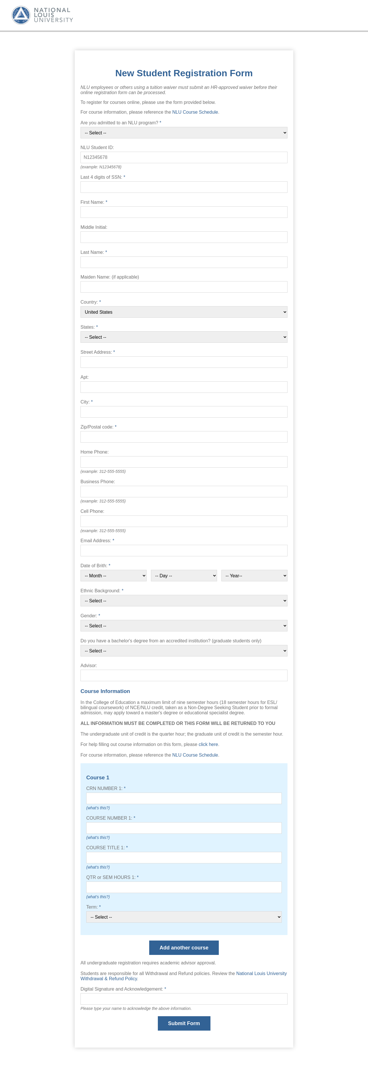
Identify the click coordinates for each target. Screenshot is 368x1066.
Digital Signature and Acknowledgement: (123, 989)
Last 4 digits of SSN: (102, 177)
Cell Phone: (92, 511)
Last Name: (93, 252)
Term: (93, 907)
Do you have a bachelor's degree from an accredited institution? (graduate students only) (170, 640)
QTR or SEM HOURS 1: (112, 877)
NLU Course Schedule (195, 112)
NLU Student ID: (97, 147)
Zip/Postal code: (98, 427)
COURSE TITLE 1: (107, 847)
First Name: (93, 202)
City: (86, 401)
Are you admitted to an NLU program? (120, 122)
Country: (90, 302)
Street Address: (97, 352)
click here (208, 744)
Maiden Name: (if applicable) (109, 277)
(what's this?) (98, 808)
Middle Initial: (93, 227)
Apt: (84, 377)
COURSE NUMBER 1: (110, 818)
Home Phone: (94, 452)
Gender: (90, 615)
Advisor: (88, 665)
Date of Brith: (95, 565)
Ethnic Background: (101, 590)
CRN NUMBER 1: (106, 788)
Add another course (184, 948)
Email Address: (97, 540)
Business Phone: (97, 481)
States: (89, 327)
